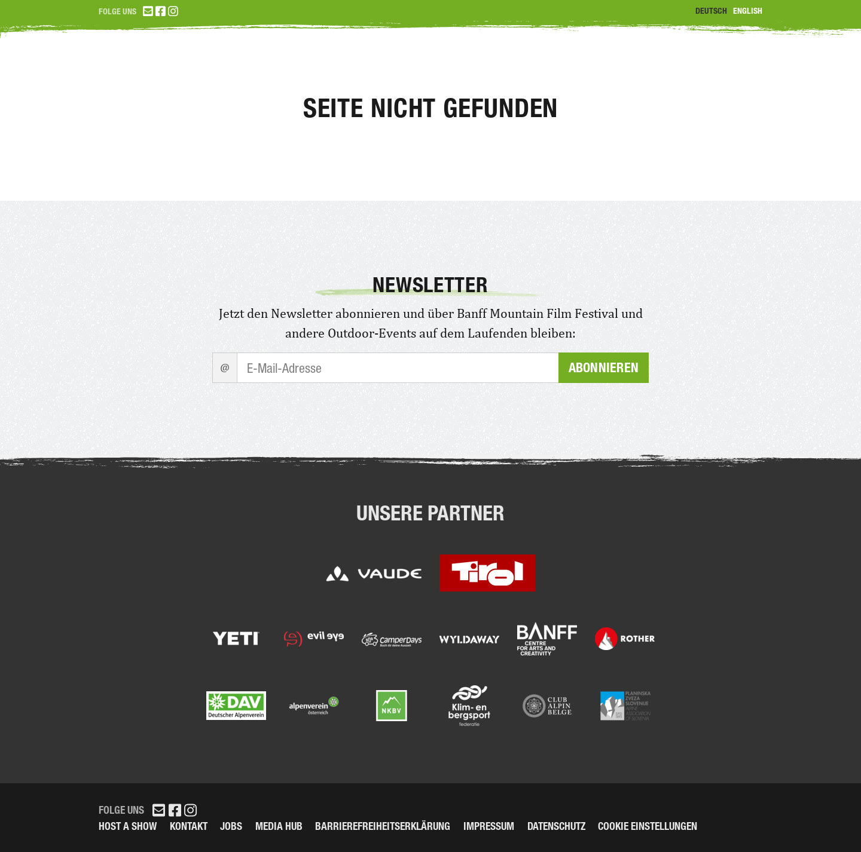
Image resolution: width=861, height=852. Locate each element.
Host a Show (128, 826)
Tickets (507, 66)
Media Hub (279, 826)
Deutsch (711, 11)
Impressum (488, 826)
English (747, 11)
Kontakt (188, 826)
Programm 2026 (617, 66)
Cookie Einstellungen (647, 826)
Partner (729, 66)
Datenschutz (556, 826)
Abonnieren (604, 368)
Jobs (231, 826)
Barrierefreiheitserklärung (382, 826)
